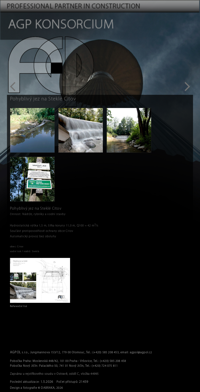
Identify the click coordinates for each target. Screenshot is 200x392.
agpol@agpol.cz (141, 352)
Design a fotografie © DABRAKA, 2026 (36, 388)
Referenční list (18, 306)
